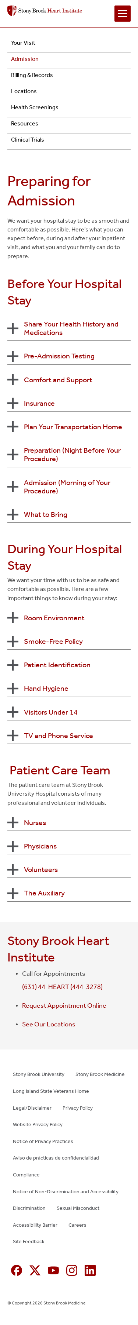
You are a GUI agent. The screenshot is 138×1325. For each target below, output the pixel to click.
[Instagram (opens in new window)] (72, 1270)
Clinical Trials (27, 139)
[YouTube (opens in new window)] (53, 1270)
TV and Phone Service (58, 735)
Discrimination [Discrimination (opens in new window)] (29, 1208)
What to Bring (45, 514)
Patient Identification (57, 664)
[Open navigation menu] (122, 14)
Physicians (40, 846)
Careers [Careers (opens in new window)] (77, 1225)
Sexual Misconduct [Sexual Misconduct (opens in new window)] (78, 1208)
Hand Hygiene (46, 688)
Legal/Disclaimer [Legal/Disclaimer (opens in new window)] (32, 1108)
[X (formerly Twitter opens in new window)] (35, 1270)
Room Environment (54, 617)
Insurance (39, 403)
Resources (24, 123)
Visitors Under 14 (51, 712)
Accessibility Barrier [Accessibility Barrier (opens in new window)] (35, 1225)
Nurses (35, 822)
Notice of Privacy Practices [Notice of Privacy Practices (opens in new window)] (43, 1141)
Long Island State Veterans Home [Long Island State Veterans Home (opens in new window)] (51, 1091)
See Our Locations (48, 1024)
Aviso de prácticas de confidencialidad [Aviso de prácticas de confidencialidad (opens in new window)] (56, 1158)
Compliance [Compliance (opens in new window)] (26, 1175)
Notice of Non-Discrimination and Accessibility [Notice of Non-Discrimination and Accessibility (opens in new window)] (65, 1192)
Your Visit (23, 42)
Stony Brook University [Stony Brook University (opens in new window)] (38, 1074)
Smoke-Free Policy (53, 641)
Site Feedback (29, 1241)
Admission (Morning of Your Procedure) (67, 486)
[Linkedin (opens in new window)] (90, 1270)
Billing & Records (32, 75)
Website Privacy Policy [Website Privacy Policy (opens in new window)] (38, 1124)
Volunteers (41, 869)
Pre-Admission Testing (59, 355)
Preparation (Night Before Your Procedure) (72, 454)
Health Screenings (35, 107)
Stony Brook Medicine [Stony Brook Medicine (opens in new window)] (100, 1074)
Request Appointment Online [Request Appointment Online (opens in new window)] (64, 1005)
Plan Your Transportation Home (73, 426)
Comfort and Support (58, 379)
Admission (25, 58)
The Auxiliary (44, 892)
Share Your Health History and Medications (71, 328)
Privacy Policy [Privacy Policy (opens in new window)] (78, 1108)
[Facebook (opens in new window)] (16, 1270)
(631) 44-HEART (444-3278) (62, 987)
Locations (24, 91)
